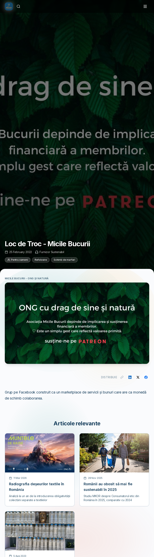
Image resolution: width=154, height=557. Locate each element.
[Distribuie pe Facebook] (146, 377)
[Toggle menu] (145, 6)
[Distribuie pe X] (138, 377)
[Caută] (18, 6)
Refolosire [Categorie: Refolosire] (41, 259)
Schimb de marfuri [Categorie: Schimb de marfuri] (64, 259)
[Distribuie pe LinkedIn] (130, 377)
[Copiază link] (122, 377)
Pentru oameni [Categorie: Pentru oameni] (17, 259)
